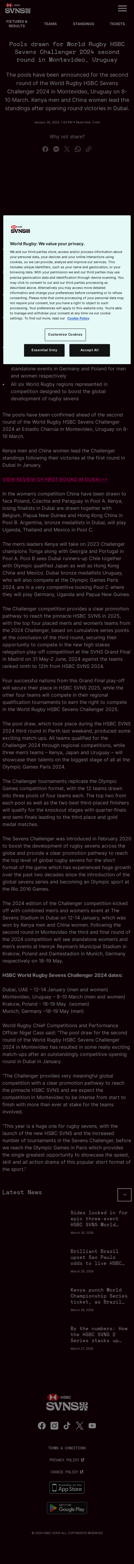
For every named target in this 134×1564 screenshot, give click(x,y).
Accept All (90, 350)
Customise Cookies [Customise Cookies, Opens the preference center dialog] (65, 334)
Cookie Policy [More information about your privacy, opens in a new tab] (78, 318)
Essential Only (44, 350)
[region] (67, 289)
